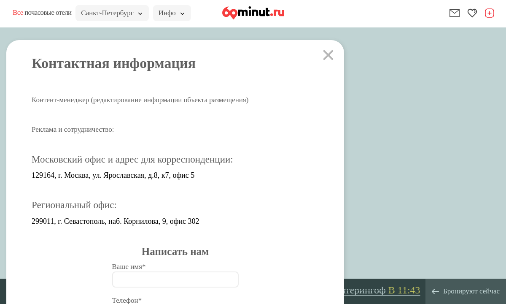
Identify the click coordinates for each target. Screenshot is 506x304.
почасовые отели (42, 12)
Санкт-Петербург (111, 13)
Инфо (171, 13)
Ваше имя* (129, 267)
